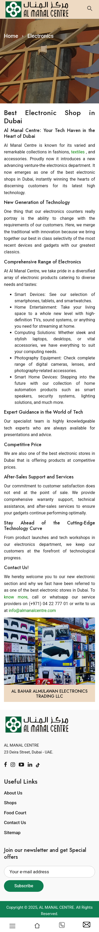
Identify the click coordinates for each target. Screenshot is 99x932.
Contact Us (15, 822)
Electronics (40, 36)
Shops (10, 802)
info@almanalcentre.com (32, 610)
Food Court (15, 812)
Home (11, 36)
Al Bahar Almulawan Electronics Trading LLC (49, 694)
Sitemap (12, 832)
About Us (13, 793)
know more (15, 597)
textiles (78, 151)
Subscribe (23, 885)
